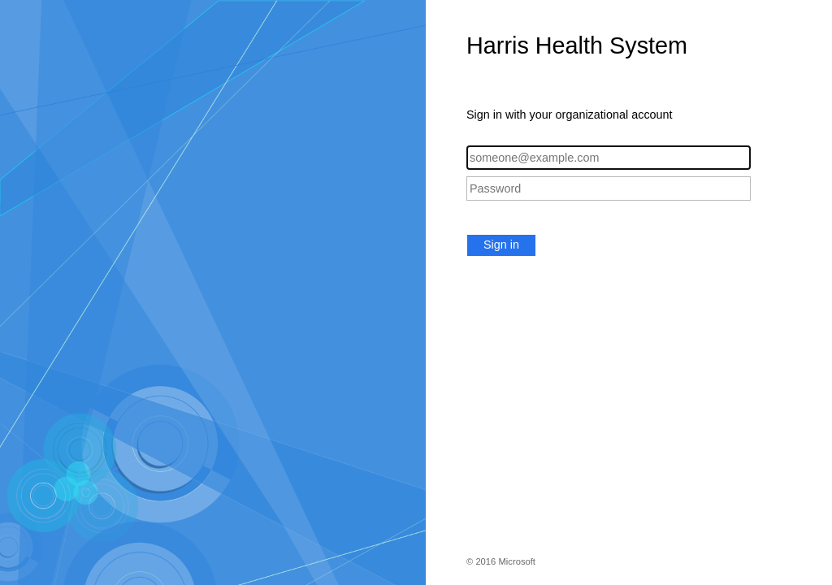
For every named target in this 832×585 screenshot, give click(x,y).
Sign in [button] (501, 244)
